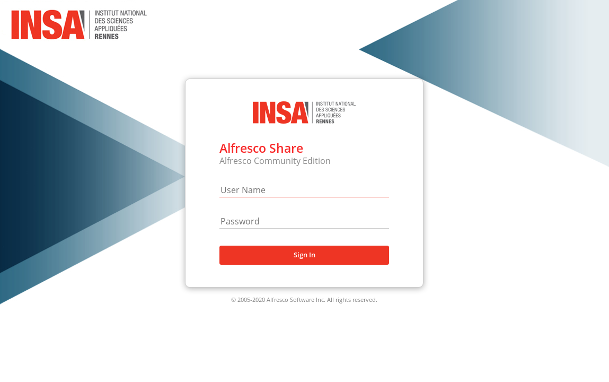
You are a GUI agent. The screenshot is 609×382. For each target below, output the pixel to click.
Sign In (304, 254)
